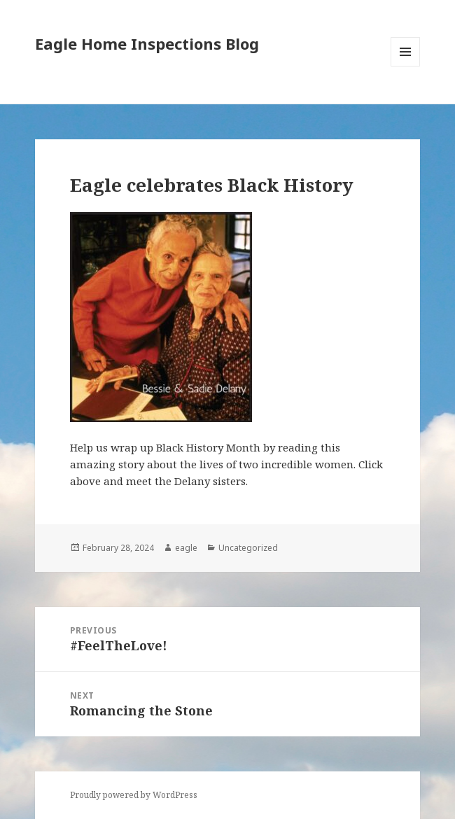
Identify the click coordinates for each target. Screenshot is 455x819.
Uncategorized (248, 548)
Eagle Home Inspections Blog (147, 43)
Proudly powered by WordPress (133, 795)
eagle (186, 548)
